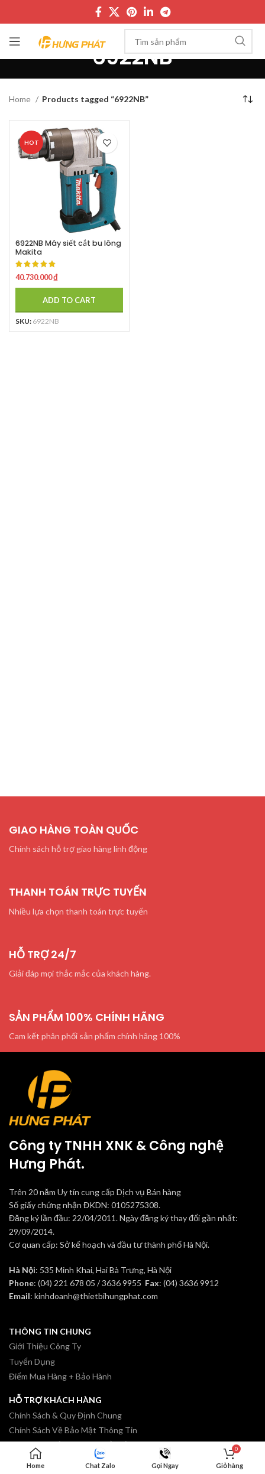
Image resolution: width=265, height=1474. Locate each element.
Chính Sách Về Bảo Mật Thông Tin (73, 1430)
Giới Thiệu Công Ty (45, 1346)
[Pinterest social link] (131, 12)
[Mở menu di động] (15, 41)
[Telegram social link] (165, 12)
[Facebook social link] (98, 12)
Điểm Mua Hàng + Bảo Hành (60, 1376)
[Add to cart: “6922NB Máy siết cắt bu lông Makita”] (69, 300)
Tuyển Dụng (32, 1361)
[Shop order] (247, 99)
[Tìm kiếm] (188, 41)
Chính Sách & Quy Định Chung (65, 1415)
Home (21, 99)
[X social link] (114, 12)
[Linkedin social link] (148, 12)
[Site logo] (72, 40)
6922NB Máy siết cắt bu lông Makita (68, 247)
